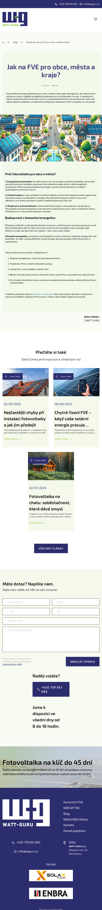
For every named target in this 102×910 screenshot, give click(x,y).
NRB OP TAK (71, 808)
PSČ (58, 611)
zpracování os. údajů (12, 664)
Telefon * (61, 602)
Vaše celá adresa (15, 621)
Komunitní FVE (73, 802)
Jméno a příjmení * (16, 602)
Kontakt (68, 825)
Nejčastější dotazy (75, 819)
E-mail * (11, 611)
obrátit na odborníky (43, 294)
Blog (15, 42)
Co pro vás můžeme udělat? (20, 630)
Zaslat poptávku (74, 830)
